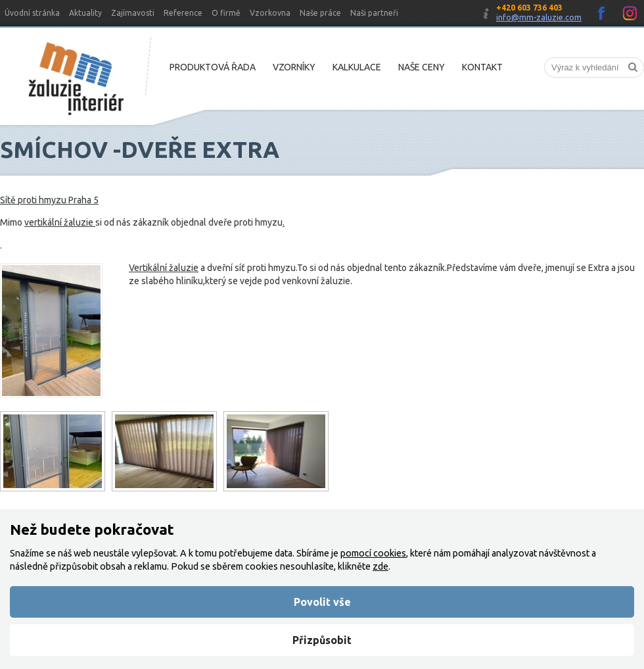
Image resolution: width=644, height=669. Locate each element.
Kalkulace (357, 67)
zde (380, 566)
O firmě (226, 13)
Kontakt (482, 67)
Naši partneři (374, 13)
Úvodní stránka (32, 13)
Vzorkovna (270, 13)
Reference (183, 13)
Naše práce (320, 13)
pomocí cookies (373, 553)
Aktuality (85, 13)
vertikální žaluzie (59, 222)
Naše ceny (421, 67)
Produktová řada (213, 67)
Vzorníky (294, 67)
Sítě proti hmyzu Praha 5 (49, 200)
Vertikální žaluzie (163, 267)
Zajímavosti (132, 13)
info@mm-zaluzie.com (539, 17)
